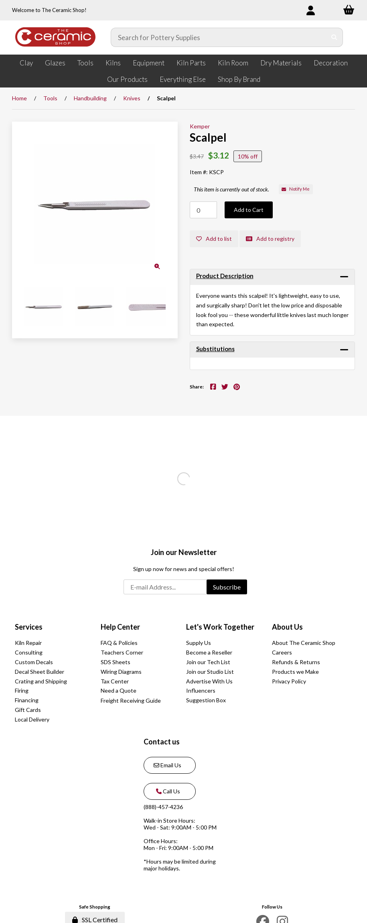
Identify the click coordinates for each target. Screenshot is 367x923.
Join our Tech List (208, 662)
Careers (282, 652)
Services (29, 626)
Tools (85, 63)
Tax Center (115, 681)
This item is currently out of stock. (231, 189)
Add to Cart (249, 209)
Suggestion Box (206, 700)
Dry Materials (281, 63)
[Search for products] (219, 37)
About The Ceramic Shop (303, 642)
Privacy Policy (289, 681)
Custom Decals (34, 662)
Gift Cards (28, 709)
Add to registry (270, 238)
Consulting (29, 652)
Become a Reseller (209, 652)
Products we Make (295, 671)
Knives (131, 98)
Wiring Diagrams (121, 671)
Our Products (127, 79)
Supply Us (198, 642)
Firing (21, 690)
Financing (27, 700)
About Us (287, 626)
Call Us (167, 791)
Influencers (200, 690)
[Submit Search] (334, 37)
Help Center (120, 626)
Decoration (331, 63)
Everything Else (183, 79)
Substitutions (215, 348)
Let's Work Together (220, 626)
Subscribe (227, 587)
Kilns (113, 63)
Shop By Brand (239, 79)
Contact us (162, 741)
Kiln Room (233, 63)
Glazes (55, 63)
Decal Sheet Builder (39, 671)
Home (19, 98)
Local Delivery (32, 719)
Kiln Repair (28, 642)
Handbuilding (90, 98)
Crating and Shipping (41, 681)
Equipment (148, 63)
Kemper (200, 126)
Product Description (224, 275)
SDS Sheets (115, 662)
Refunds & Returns (296, 662)
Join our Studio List (210, 671)
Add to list (214, 238)
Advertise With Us (209, 681)
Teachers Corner (122, 652)
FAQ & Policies (119, 642)
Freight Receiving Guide (131, 700)
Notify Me (296, 188)
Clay (26, 63)
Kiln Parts (191, 63)
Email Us (167, 765)
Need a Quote (118, 690)
